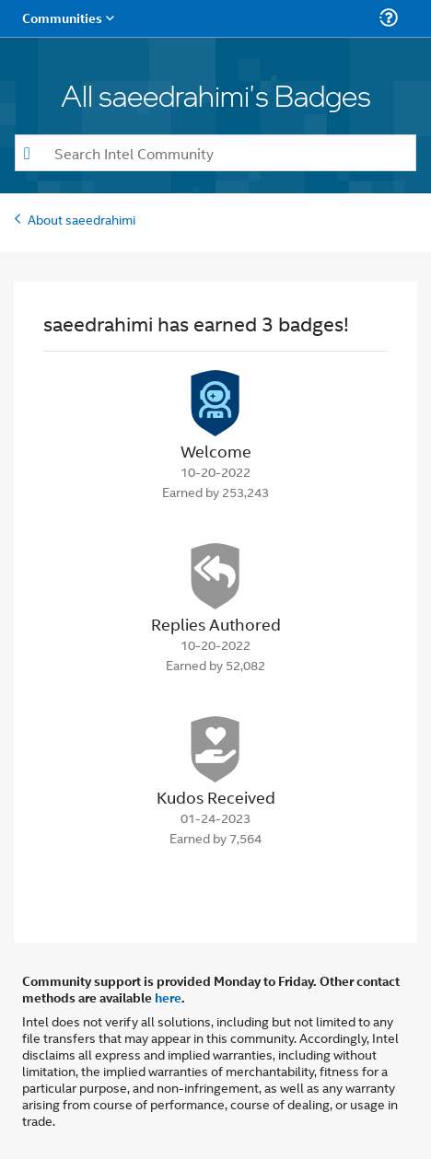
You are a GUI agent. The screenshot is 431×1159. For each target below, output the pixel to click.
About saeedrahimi (81, 218)
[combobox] (215, 152)
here (168, 997)
